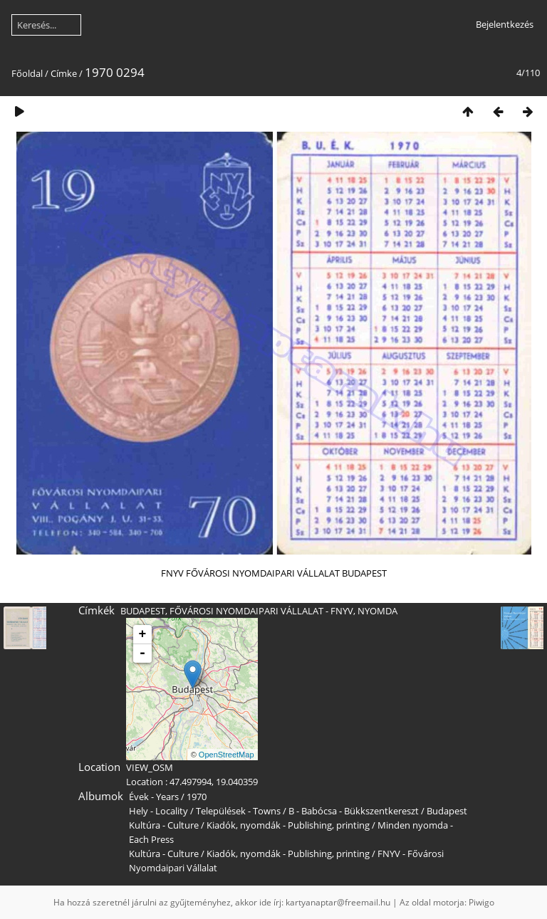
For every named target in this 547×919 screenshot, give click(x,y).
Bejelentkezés (504, 24)
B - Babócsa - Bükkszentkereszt (353, 810)
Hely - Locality (158, 810)
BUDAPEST (142, 610)
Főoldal (27, 73)
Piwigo (481, 902)
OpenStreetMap (226, 754)
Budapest (447, 810)
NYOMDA (377, 610)
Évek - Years (154, 796)
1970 (197, 796)
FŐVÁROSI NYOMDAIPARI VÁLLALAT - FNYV (261, 610)
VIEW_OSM (149, 767)
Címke (64, 73)
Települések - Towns (238, 810)
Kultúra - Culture (164, 825)
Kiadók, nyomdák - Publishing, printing (288, 825)
